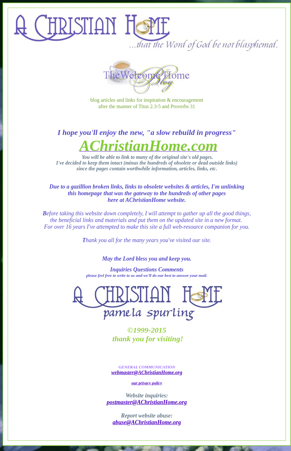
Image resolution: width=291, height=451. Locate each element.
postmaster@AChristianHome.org (147, 402)
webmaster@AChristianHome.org (146, 372)
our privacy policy (146, 383)
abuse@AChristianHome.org (147, 422)
